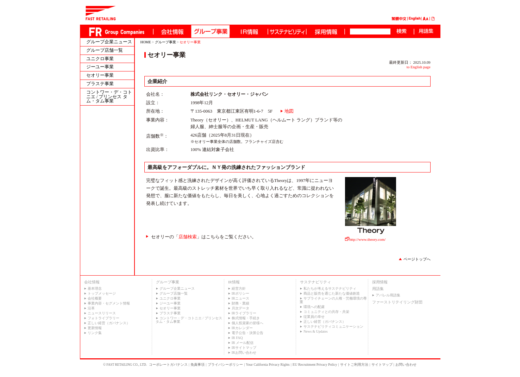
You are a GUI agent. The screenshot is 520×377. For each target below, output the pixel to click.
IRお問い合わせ (244, 352)
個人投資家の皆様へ (247, 323)
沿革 (91, 308)
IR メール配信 (243, 343)
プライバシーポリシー (225, 364)
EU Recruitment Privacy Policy (315, 364)
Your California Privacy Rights (267, 364)
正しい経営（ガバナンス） (109, 323)
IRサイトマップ (244, 348)
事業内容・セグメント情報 (109, 303)
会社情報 (92, 282)
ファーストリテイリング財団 (397, 302)
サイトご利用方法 (354, 364)
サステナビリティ (315, 282)
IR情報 (234, 282)
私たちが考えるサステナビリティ (329, 288)
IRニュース (240, 298)
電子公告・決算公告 (247, 333)
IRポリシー (240, 293)
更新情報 (95, 328)
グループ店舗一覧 (104, 50)
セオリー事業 (100, 75)
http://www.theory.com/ (370, 237)
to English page (419, 67)
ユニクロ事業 (100, 59)
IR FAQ (237, 338)
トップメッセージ (102, 293)
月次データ (240, 308)
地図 (289, 111)
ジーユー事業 (100, 67)
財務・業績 (240, 303)
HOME (145, 42)
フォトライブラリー (103, 318)
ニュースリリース (102, 313)
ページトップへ (417, 259)
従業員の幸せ (314, 317)
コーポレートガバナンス (168, 364)
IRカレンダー (242, 328)
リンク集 (95, 333)
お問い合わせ (405, 364)
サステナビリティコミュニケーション (333, 326)
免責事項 (197, 364)
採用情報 (380, 282)
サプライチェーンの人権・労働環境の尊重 (333, 300)
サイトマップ (382, 364)
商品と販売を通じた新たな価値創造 (331, 293)
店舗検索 (187, 236)
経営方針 (239, 288)
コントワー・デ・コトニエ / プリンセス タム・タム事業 (109, 96)
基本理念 (95, 288)
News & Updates (315, 331)
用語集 (378, 289)
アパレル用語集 (388, 295)
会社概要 (95, 298)
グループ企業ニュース (109, 42)
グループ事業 (165, 42)
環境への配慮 (314, 307)
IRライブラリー (244, 313)
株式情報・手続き (246, 318)
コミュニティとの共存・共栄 (326, 312)
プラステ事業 (100, 84)
